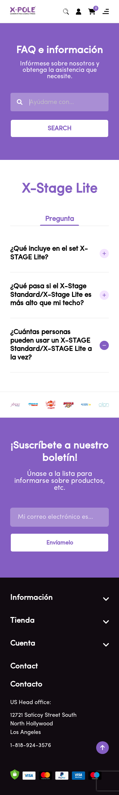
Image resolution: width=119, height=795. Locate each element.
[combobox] (59, 102)
